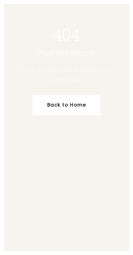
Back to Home (66, 104)
